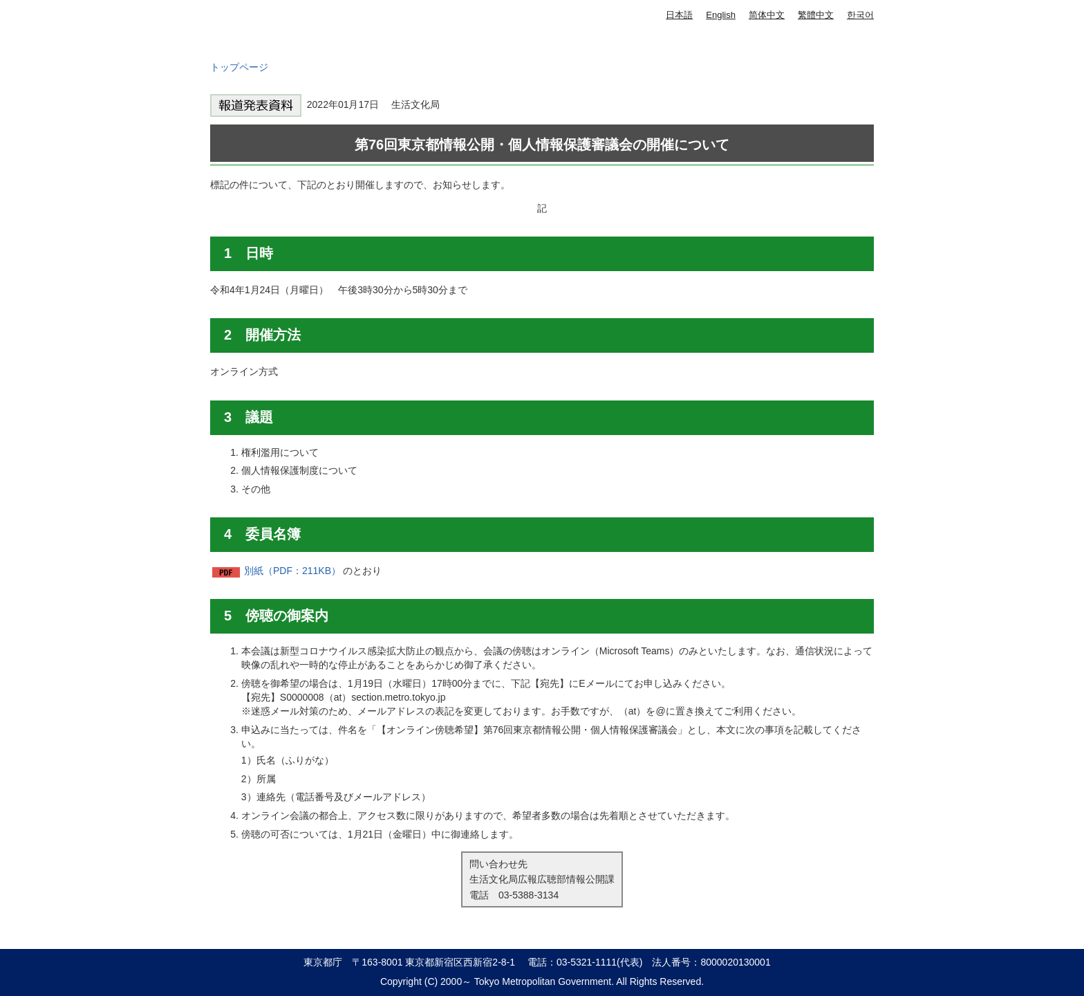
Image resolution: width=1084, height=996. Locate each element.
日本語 (679, 15)
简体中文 (767, 15)
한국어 (860, 15)
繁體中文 (816, 15)
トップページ (239, 67)
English (721, 15)
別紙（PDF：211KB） (292, 570)
